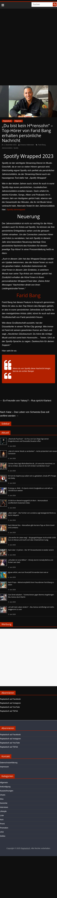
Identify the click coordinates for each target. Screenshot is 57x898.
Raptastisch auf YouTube (10, 707)
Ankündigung (5, 787)
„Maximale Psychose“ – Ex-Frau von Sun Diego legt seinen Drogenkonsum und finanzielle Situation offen (28, 440)
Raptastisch (7, 121)
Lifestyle (3, 811)
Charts (2, 795)
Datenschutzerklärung (8, 763)
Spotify (16, 148)
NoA (1, 820)
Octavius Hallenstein (27, 145)
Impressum (4, 767)
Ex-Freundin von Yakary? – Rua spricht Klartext (25, 400)
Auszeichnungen (6, 791)
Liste (2, 815)
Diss (1, 799)
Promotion (4, 828)
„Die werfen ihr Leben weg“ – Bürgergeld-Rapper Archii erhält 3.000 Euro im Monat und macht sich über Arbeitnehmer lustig (32, 539)
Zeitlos (2, 836)
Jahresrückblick (7, 148)
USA (2, 832)
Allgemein (18, 121)
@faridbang (13, 360)
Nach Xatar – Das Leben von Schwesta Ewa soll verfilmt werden (24, 414)
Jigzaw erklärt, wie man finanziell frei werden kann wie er (28, 572)
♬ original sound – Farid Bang (25, 377)
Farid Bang (42, 145)
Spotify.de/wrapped (16, 209)
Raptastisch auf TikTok (9, 711)
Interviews (4, 807)
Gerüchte (3, 803)
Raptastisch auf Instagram (10, 703)
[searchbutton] (55, 4)
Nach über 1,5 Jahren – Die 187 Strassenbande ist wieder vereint (31, 550)
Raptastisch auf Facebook (10, 699)
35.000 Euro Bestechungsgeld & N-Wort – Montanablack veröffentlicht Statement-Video (28, 501)
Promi (2, 824)
